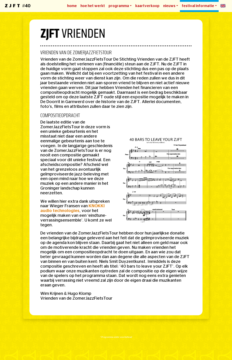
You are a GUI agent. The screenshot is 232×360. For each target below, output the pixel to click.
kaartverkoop (147, 6)
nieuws (169, 6)
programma (119, 6)
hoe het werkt (92, 6)
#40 (17, 6)
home (72, 6)
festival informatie (198, 6)
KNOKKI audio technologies (72, 208)
